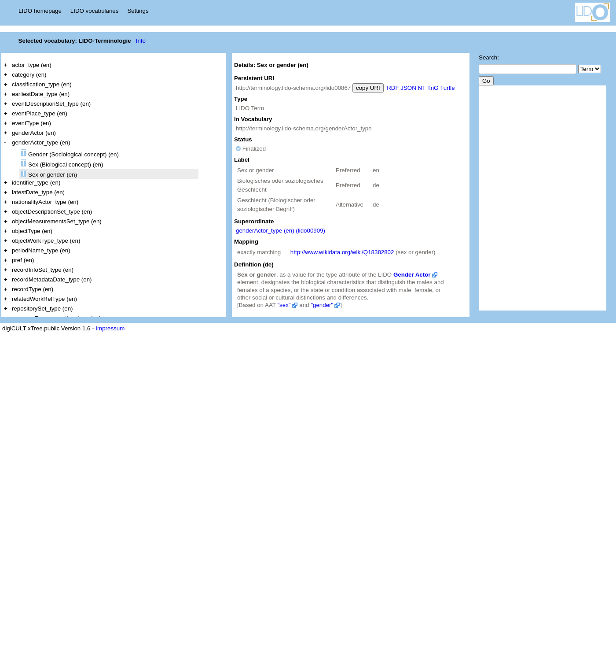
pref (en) (23, 260)
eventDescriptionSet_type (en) (51, 103)
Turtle (447, 88)
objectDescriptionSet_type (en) (52, 211)
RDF (393, 88)
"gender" (322, 305)
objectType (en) (32, 231)
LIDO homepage (40, 10)
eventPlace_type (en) (39, 113)
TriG (432, 88)
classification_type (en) (42, 84)
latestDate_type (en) (38, 192)
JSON (408, 88)
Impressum (110, 328)
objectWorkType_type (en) (46, 240)
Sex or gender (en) (49, 174)
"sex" (283, 305)
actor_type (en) (31, 65)
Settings (137, 10)
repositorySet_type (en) (42, 308)
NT (422, 88)
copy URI (368, 88)
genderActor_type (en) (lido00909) (280, 230)
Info (141, 40)
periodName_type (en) (41, 250)
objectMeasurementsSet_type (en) (57, 221)
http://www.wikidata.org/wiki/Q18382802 (342, 252)
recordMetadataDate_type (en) (52, 279)
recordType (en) (32, 289)
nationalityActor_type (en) (45, 202)
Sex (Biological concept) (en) (62, 163)
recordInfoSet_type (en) (42, 269)
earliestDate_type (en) (41, 94)
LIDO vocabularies (94, 10)
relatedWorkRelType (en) (44, 299)
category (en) (29, 74)
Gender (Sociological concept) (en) (70, 153)
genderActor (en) (34, 132)
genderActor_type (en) (41, 142)
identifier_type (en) (36, 182)
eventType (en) (31, 123)
